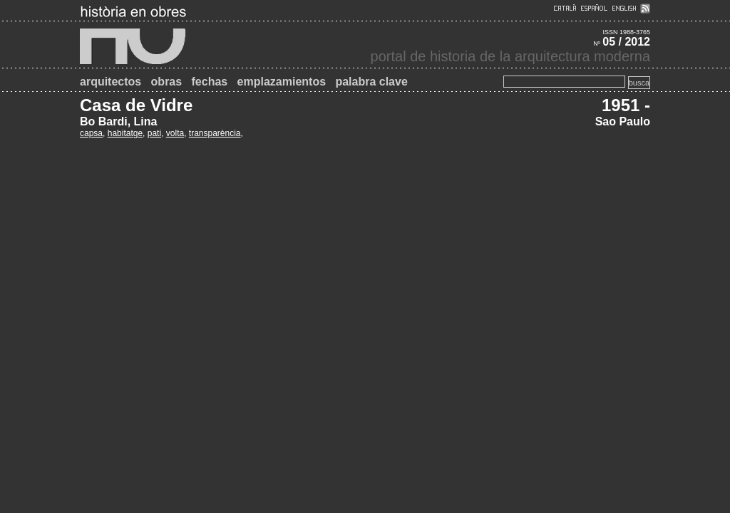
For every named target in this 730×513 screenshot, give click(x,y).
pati (154, 133)
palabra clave (371, 82)
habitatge (125, 133)
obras (166, 82)
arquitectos (110, 82)
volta (175, 133)
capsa (91, 133)
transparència (215, 133)
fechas (210, 82)
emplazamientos (281, 82)
